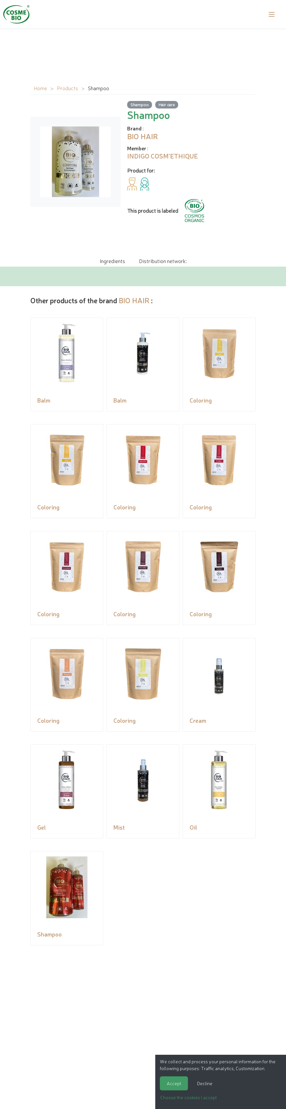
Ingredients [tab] (112, 260)
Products (67, 87)
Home (40, 87)
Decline (204, 1083)
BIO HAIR (134, 300)
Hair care (167, 104)
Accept (174, 1083)
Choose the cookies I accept (188, 1097)
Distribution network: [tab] (163, 260)
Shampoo (139, 104)
